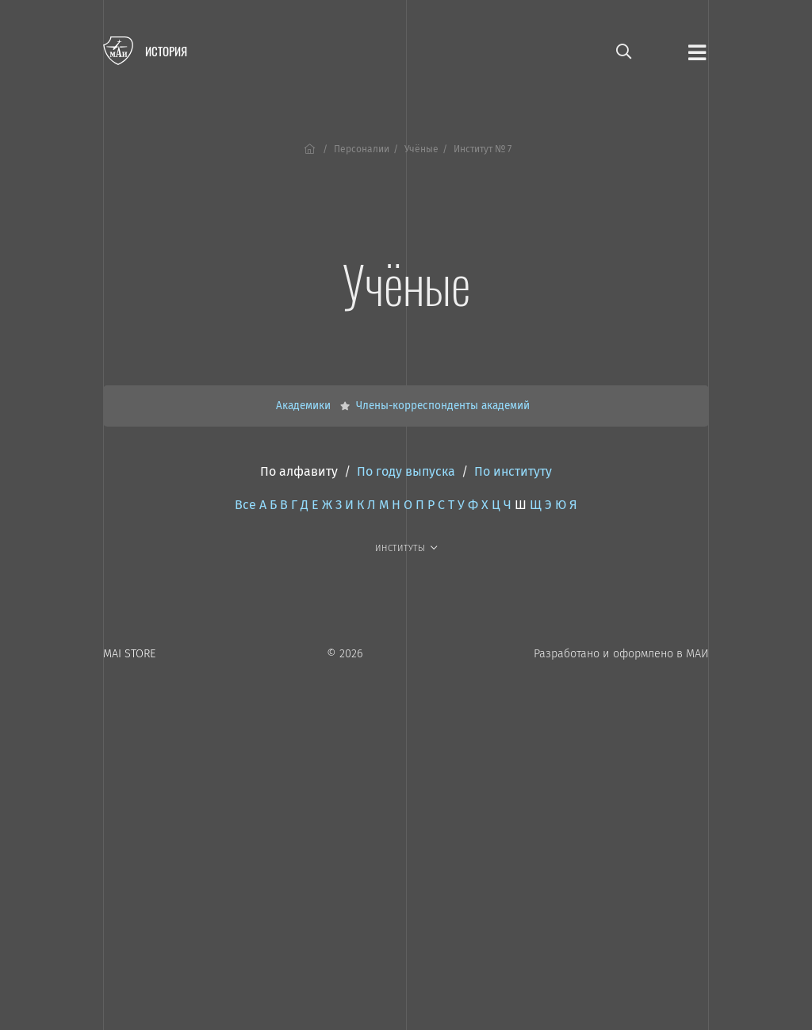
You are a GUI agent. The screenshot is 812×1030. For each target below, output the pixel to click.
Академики (305, 405)
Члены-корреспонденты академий (443, 405)
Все (245, 504)
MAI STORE (129, 654)
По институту (513, 471)
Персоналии (361, 149)
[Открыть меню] (697, 51)
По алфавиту (299, 471)
